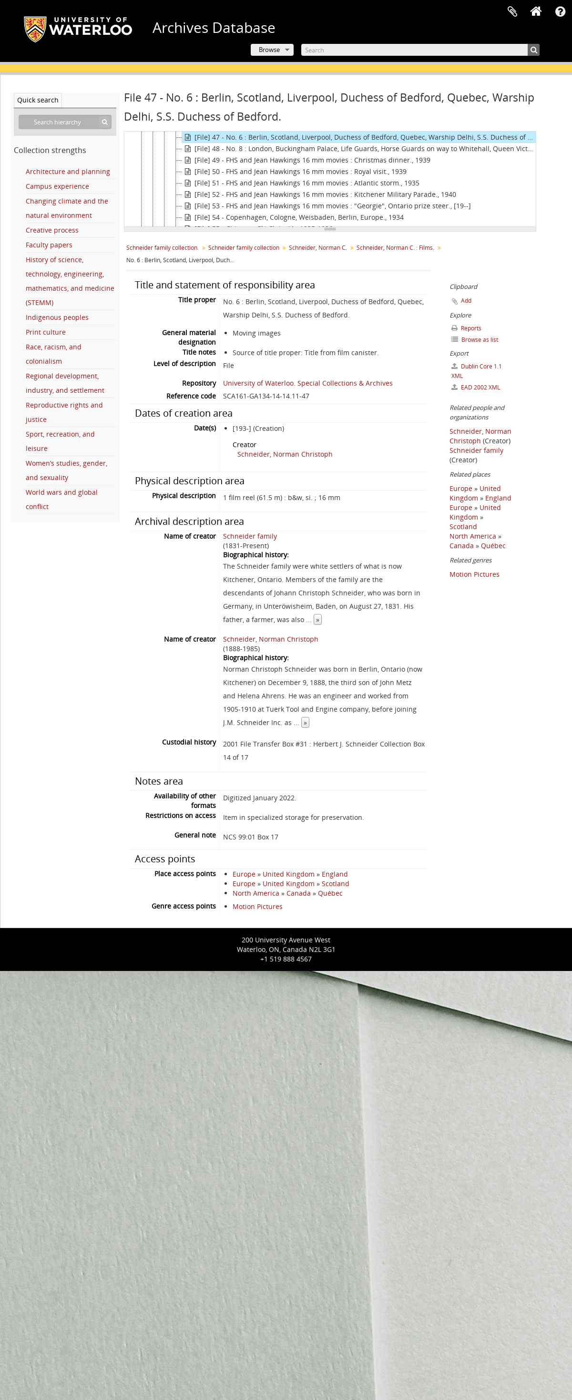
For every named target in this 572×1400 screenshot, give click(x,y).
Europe (244, 874)
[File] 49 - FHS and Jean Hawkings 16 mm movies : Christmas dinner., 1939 (306, 160)
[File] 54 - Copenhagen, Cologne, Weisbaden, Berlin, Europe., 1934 (293, 217)
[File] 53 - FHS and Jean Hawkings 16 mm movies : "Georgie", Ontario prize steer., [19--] (326, 206)
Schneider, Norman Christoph (285, 454)
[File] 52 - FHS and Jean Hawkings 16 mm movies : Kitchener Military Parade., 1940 (319, 194)
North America (256, 893)
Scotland (335, 883)
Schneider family (250, 536)
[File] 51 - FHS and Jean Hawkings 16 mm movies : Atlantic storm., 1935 (300, 183)
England (335, 874)
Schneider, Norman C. (318, 248)
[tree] (330, 179)
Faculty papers (49, 244)
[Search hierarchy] (65, 122)
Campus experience (57, 186)
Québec (330, 893)
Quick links (560, 12)
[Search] (420, 50)
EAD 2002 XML (475, 387)
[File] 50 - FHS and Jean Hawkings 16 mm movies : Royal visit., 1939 (294, 171)
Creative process (52, 230)
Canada (298, 893)
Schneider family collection (243, 248)
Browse (269, 49)
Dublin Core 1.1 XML (476, 371)
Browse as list (474, 340)
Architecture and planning (68, 171)
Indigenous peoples (57, 317)
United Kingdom (289, 874)
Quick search (38, 99)
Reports (466, 328)
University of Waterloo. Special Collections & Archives (308, 383)
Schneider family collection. (162, 248)
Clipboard (512, 12)
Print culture (46, 332)
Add (466, 300)
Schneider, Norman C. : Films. (395, 248)
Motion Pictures (258, 906)
